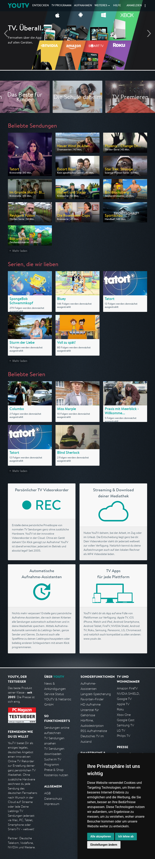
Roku (120, 709)
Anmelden (134, 5)
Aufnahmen (83, 5)
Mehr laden (19, 251)
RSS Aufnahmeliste (94, 731)
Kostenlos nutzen (56, 775)
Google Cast (125, 720)
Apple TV (123, 704)
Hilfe (117, 5)
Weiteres (100, 5)
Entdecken (40, 5)
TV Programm (61, 5)
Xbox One (124, 715)
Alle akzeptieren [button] (100, 836)
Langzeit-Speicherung (96, 694)
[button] (145, 5)
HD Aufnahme (91, 704)
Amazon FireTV (127, 688)
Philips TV (123, 736)
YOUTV (18, 5)
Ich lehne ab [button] (126, 836)
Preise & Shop (54, 770)
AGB (47, 793)
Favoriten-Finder (92, 699)
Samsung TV (125, 725)
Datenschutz (53, 799)
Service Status (54, 694)
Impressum (51, 804)
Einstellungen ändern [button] (103, 844)
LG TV (121, 730)
